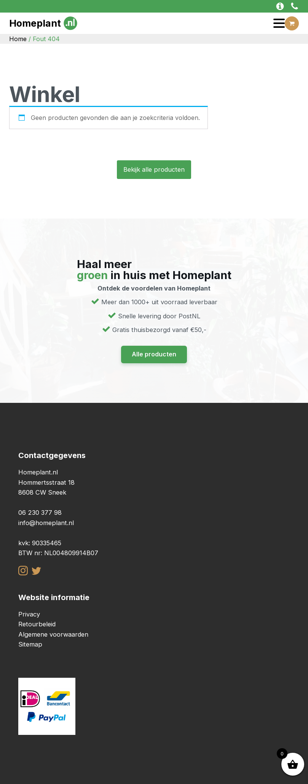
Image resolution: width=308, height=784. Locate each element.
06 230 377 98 (40, 512)
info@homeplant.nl (46, 523)
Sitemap (30, 644)
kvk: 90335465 (39, 543)
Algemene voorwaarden (53, 634)
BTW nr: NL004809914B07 (58, 553)
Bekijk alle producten (154, 169)
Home (18, 39)
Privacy (29, 614)
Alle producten (154, 354)
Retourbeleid (37, 624)
